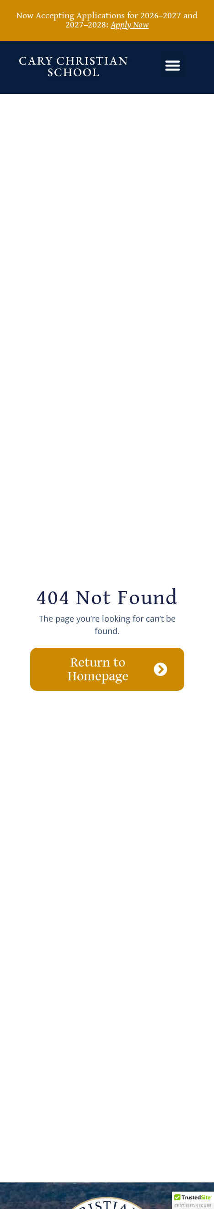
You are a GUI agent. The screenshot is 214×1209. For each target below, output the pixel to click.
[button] (172, 65)
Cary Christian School (73, 66)
